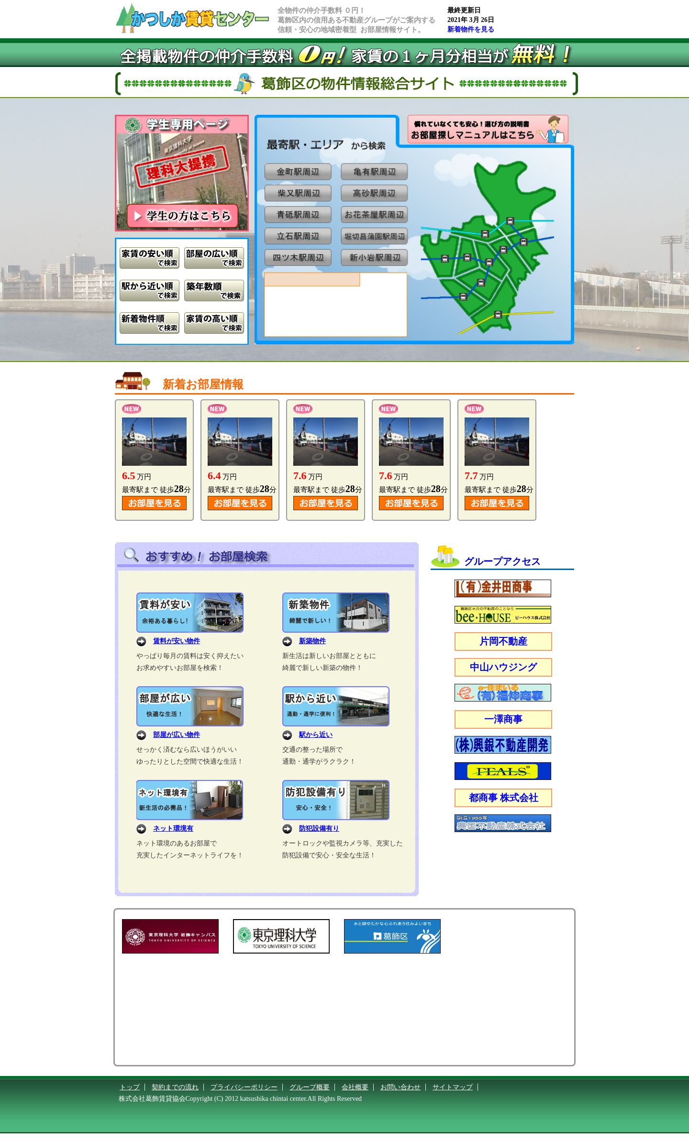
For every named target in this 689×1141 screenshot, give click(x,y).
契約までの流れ (175, 1087)
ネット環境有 (173, 828)
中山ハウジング (503, 667)
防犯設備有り (319, 828)
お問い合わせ (400, 1087)
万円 (136, 477)
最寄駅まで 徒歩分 (156, 490)
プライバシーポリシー (244, 1087)
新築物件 (312, 641)
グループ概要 (309, 1087)
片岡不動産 (503, 641)
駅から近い (316, 734)
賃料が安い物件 (176, 641)
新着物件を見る (470, 29)
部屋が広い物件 (176, 734)
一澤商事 (503, 719)
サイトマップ (453, 1087)
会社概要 (355, 1087)
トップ (130, 1087)
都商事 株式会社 (503, 797)
